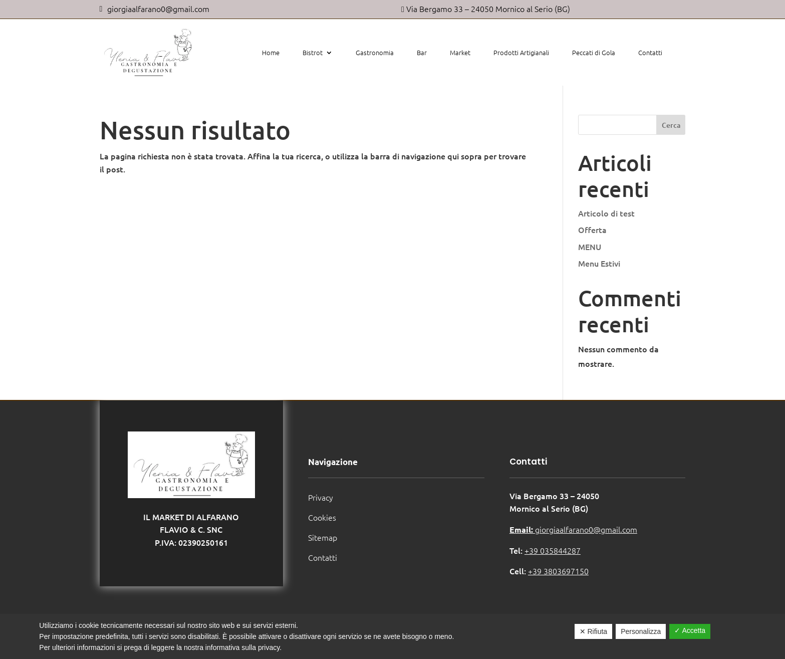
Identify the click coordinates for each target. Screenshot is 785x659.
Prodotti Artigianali (521, 52)
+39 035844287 (553, 550)
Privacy (320, 497)
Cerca (671, 125)
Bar (422, 52)
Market (460, 52)
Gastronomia (375, 52)
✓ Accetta (689, 630)
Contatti (650, 52)
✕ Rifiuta (594, 631)
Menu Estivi (599, 263)
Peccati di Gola (593, 52)
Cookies (322, 517)
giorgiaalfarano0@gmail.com (573, 529)
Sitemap (322, 537)
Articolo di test (606, 212)
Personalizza (641, 631)
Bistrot (313, 52)
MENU (589, 246)
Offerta (592, 229)
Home (271, 52)
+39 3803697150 (558, 570)
